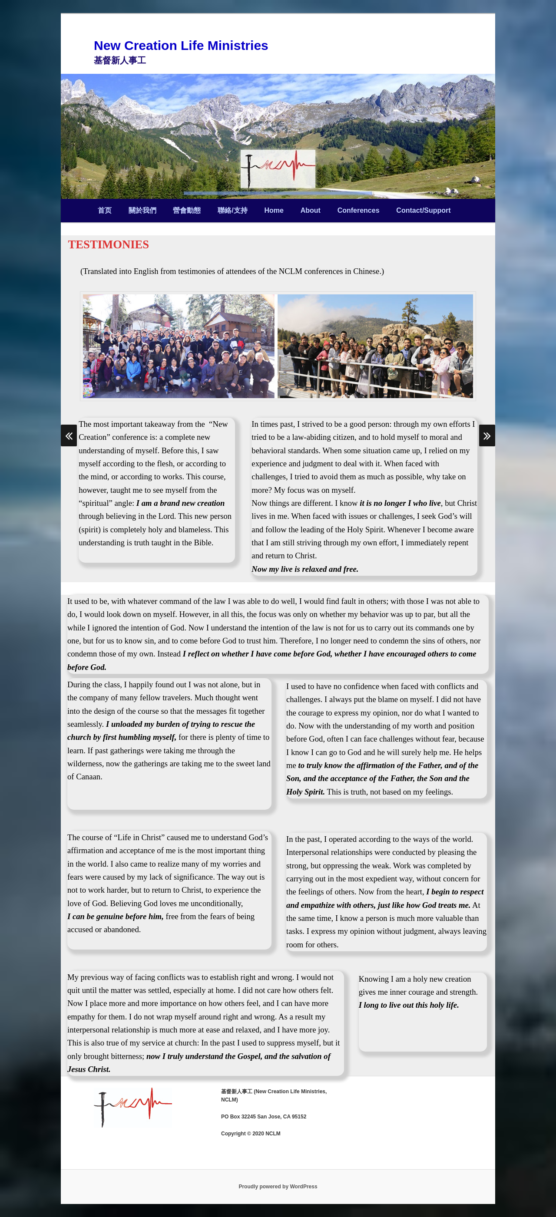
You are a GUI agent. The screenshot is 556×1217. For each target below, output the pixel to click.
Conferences (359, 210)
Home (273, 210)
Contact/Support (423, 210)
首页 (105, 210)
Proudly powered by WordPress (277, 1187)
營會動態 (187, 210)
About (311, 210)
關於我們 (142, 210)
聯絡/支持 (232, 210)
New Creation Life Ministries (181, 45)
